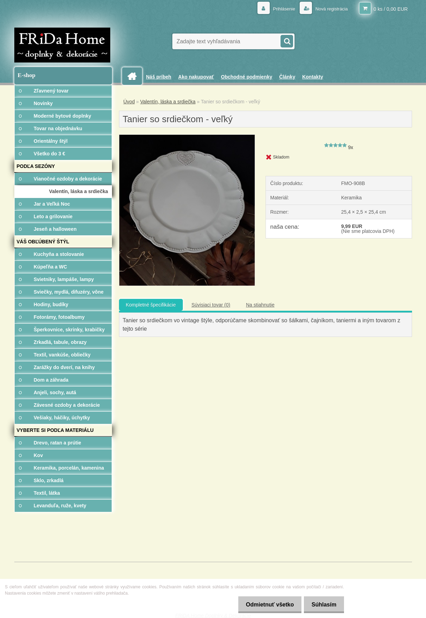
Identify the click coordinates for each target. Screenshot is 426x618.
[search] (286, 40)
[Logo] (62, 45)
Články (287, 77)
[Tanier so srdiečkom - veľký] (187, 137)
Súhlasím (323, 605)
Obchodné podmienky (246, 77)
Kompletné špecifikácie (151, 305)
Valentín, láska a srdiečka (168, 101)
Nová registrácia (329, 9)
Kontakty (312, 77)
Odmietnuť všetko (266, 605)
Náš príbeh (158, 77)
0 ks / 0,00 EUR (390, 9)
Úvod (129, 101)
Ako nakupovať (196, 77)
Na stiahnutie (260, 305)
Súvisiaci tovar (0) (211, 305)
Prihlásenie (280, 9)
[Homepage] (135, 76)
